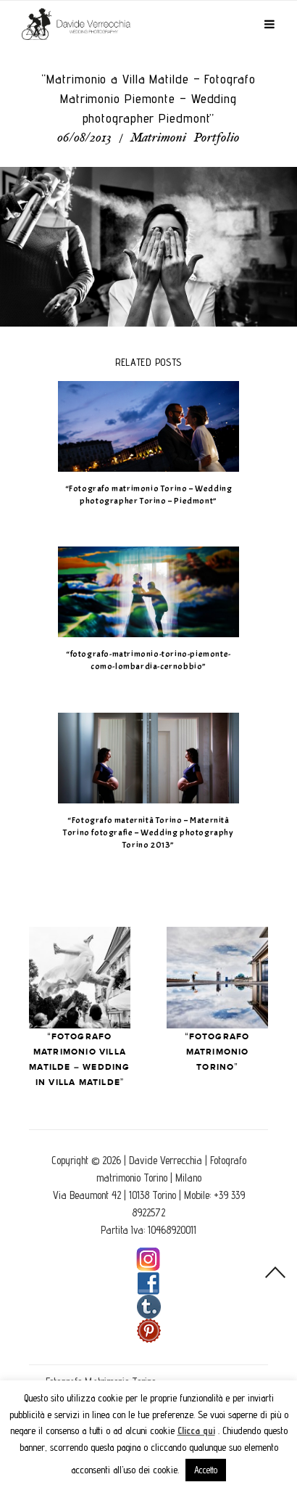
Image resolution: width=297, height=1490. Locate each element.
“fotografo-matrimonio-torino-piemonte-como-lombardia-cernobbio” (148, 660)
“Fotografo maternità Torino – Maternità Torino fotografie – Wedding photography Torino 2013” (148, 832)
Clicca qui (196, 1430)
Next (217, 977)
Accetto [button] (205, 1469)
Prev (79, 977)
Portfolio (217, 138)
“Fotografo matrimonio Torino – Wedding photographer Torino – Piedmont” (149, 495)
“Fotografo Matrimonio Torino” (217, 1052)
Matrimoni (158, 138)
